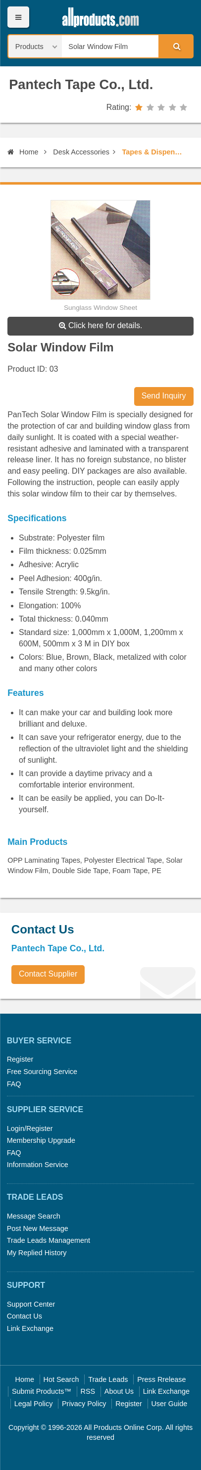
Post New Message (37, 1228)
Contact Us (24, 1316)
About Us (119, 1391)
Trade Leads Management (48, 1240)
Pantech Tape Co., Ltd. (81, 84)
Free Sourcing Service (42, 1072)
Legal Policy (33, 1404)
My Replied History (37, 1253)
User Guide (169, 1404)
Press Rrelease (161, 1379)
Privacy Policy (84, 1404)
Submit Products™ (41, 1391)
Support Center (31, 1304)
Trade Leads (108, 1379)
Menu (18, 17)
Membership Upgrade (41, 1140)
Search (176, 46)
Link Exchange (30, 1328)
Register (20, 1059)
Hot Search (61, 1379)
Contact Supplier (48, 974)
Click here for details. (101, 325)
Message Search (33, 1216)
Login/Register (30, 1128)
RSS (88, 1391)
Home (22, 152)
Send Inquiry (164, 396)
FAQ (14, 1084)
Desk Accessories (81, 152)
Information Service (37, 1165)
